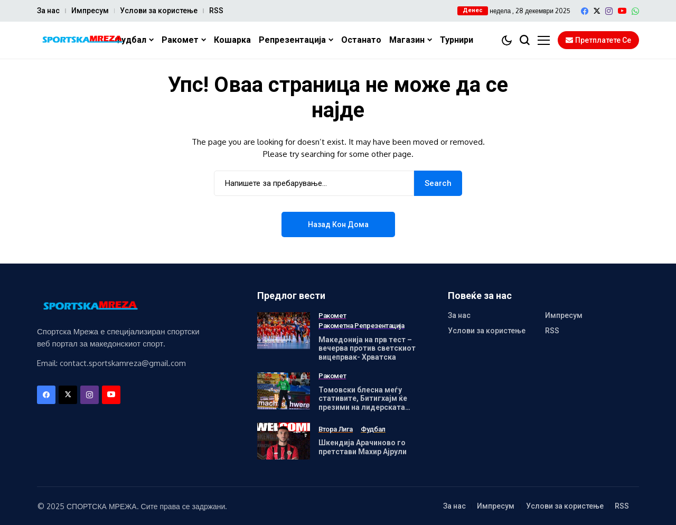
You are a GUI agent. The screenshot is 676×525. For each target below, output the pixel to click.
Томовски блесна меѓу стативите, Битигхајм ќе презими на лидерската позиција (362, 403)
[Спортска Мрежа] (82, 40)
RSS (216, 10)
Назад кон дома (338, 224)
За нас (48, 10)
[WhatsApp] (635, 11)
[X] (597, 11)
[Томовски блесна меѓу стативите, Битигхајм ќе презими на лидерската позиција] (283, 390)
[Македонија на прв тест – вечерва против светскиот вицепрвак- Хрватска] (283, 330)
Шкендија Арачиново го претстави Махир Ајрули (362, 447)
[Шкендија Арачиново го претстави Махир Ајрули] (283, 441)
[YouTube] (622, 11)
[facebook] (584, 11)
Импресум (90, 10)
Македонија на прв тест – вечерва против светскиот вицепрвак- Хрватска (367, 348)
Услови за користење (159, 10)
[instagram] (609, 11)
